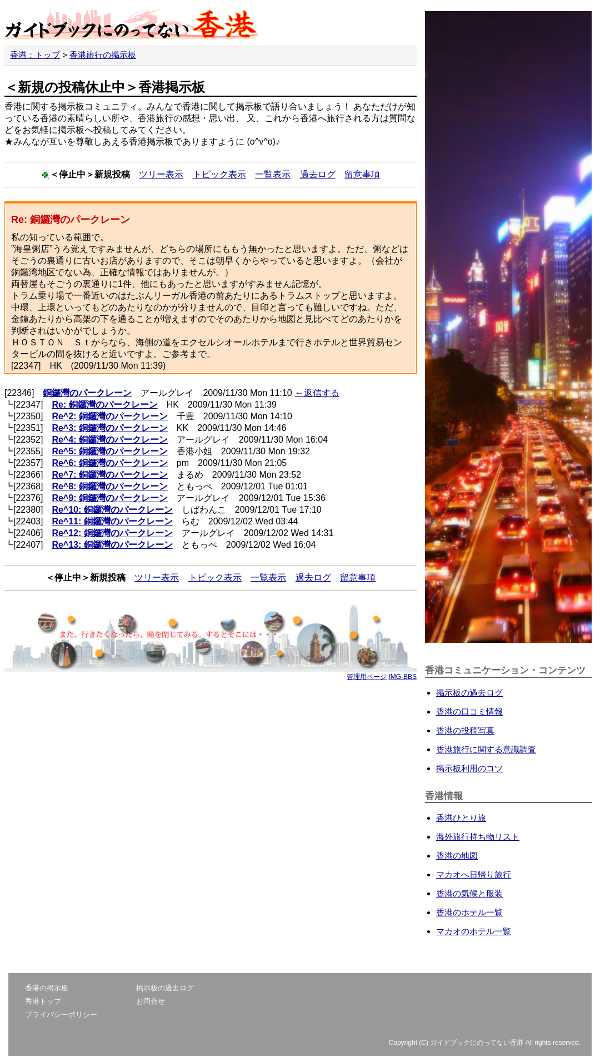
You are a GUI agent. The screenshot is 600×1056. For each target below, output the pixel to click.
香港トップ (43, 1001)
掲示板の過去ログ (469, 692)
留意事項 (362, 174)
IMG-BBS (402, 677)
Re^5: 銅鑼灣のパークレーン (109, 451)
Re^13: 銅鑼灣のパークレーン (112, 544)
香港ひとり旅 (461, 817)
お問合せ (150, 1001)
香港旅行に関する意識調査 (486, 749)
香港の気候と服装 (469, 893)
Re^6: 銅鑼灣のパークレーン (109, 463)
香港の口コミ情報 (469, 711)
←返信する (317, 393)
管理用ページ (367, 677)
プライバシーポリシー (61, 1014)
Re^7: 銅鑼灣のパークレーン (109, 474)
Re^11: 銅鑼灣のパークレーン (112, 521)
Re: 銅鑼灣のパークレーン (104, 404)
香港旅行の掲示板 (102, 55)
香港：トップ (35, 55)
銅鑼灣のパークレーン (87, 393)
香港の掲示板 (46, 988)
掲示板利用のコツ (469, 768)
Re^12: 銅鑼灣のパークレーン (112, 533)
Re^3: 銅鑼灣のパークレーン (109, 428)
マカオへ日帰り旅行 (473, 874)
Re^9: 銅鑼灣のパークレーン (109, 498)
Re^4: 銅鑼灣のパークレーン (109, 439)
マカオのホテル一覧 (473, 931)
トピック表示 (219, 174)
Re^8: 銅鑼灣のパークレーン (109, 486)
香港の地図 (457, 855)
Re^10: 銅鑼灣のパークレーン (112, 509)
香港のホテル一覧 (469, 912)
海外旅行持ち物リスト (477, 836)
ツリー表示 (161, 174)
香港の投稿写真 (465, 730)
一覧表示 (273, 174)
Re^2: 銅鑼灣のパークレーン (109, 416)
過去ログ (318, 174)
